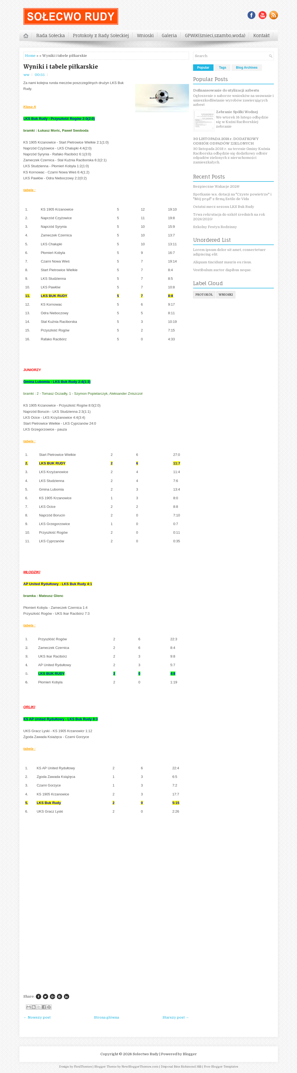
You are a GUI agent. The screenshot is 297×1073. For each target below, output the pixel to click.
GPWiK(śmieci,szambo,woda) (215, 35)
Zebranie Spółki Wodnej (237, 112)
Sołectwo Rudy (146, 1054)
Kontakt (261, 35)
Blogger (190, 1054)
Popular (203, 67)
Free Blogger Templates (221, 1066)
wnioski (226, 294)
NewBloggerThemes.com (139, 1066)
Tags (222, 67)
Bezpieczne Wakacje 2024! (216, 186)
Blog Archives (246, 67)
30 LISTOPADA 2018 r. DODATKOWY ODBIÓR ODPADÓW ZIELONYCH (225, 141)
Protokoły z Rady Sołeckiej (101, 35)
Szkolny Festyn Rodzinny (215, 227)
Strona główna (106, 1017)
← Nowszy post (37, 1017)
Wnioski (145, 35)
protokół (204, 294)
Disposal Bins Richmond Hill (181, 1066)
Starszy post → (176, 1017)
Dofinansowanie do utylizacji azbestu (226, 90)
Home (30, 56)
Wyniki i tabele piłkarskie (60, 67)
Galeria (169, 35)
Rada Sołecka (50, 35)
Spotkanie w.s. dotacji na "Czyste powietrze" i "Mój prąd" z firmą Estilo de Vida (232, 196)
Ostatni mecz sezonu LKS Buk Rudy (223, 207)
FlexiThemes (83, 1066)
